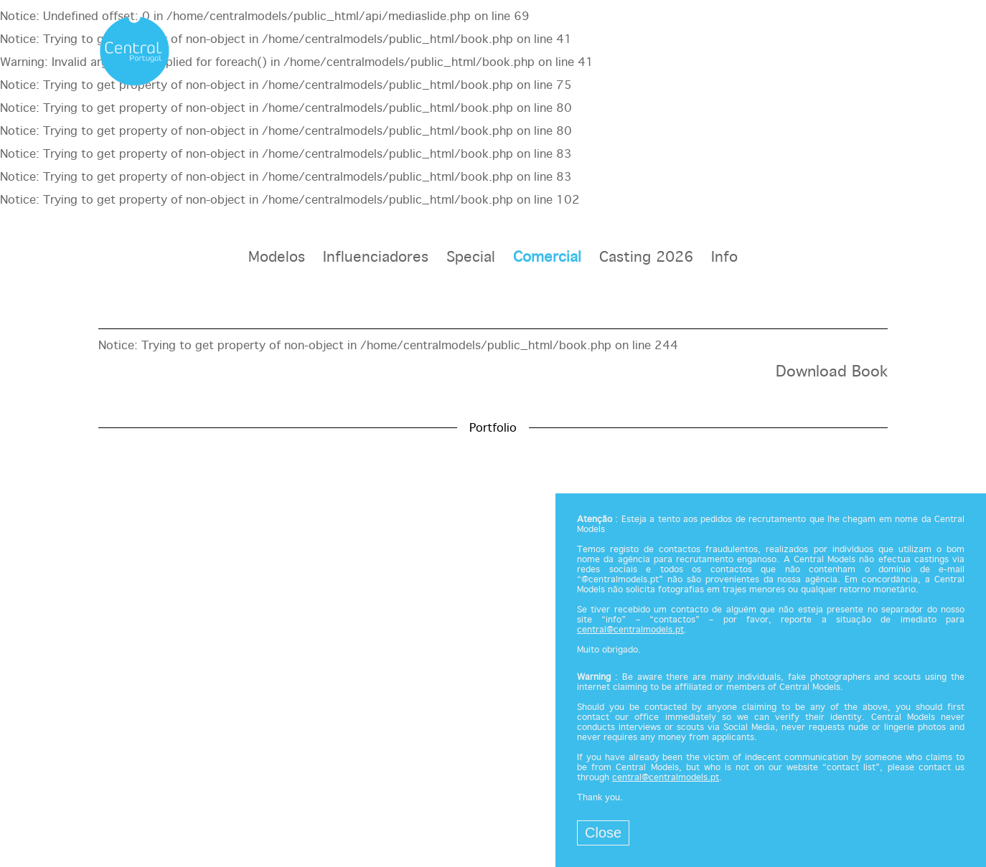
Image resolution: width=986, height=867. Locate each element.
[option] (493, 391)
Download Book (832, 372)
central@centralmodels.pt (630, 630)
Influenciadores (375, 257)
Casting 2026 (646, 257)
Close (603, 832)
